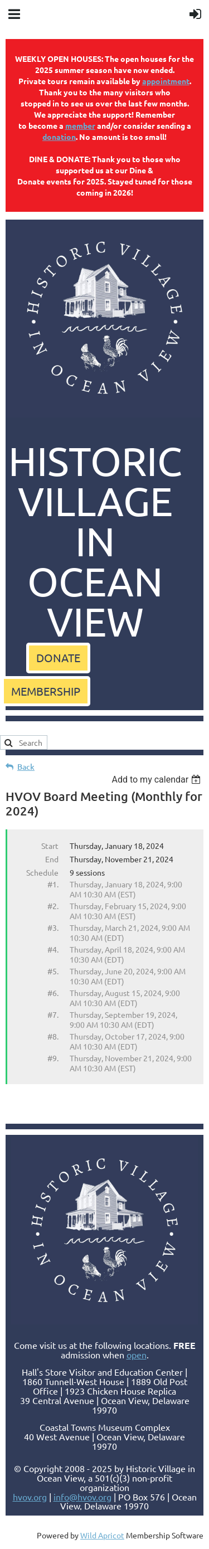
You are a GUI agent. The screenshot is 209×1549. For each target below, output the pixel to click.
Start (50, 846)
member (80, 125)
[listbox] (157, 779)
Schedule (42, 872)
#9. (53, 1058)
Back (26, 766)
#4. (53, 949)
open (137, 1354)
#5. (53, 971)
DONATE (58, 657)
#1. (53, 884)
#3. (53, 927)
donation (59, 137)
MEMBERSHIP (45, 691)
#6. (53, 993)
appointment (165, 81)
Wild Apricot (102, 1535)
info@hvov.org (82, 1496)
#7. (53, 1014)
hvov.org (30, 1496)
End (52, 859)
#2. (53, 906)
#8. (53, 1036)
